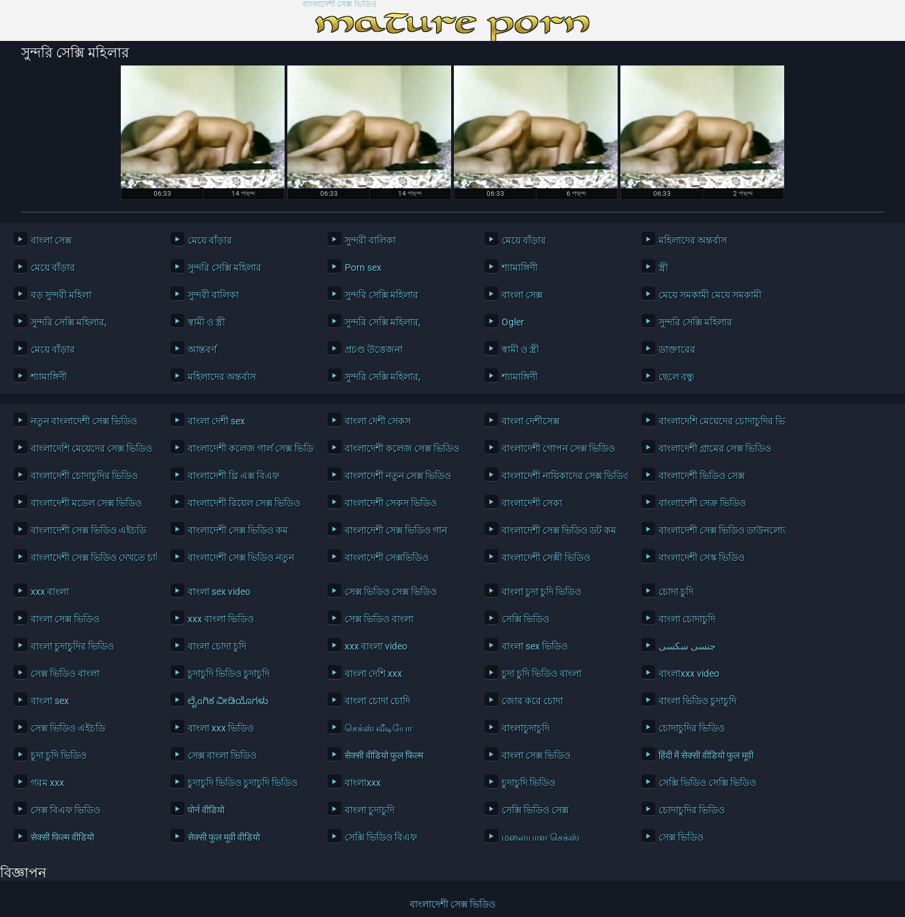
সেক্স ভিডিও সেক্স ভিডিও (391, 591)
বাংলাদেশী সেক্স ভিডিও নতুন (241, 557)
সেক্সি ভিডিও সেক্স (535, 809)
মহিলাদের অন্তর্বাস (693, 240)
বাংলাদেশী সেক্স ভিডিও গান (396, 530)
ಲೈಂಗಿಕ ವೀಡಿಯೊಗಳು (228, 700)
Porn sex (363, 267)
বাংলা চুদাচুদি (369, 809)
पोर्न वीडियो (206, 809)
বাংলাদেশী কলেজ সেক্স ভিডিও (402, 448)
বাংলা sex (50, 700)
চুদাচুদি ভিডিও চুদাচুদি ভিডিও (243, 782)
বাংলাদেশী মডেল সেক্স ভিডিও (86, 502)
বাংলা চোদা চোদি (377, 700)
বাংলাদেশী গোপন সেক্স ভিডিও (558, 448)
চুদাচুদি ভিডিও (529, 782)
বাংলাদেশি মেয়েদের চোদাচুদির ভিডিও (718, 421)
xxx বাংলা (50, 591)
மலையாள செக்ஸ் (540, 837)
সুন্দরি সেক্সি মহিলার (224, 267)
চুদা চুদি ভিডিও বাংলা (541, 673)
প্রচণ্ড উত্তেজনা (374, 349)
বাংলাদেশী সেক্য (532, 502)
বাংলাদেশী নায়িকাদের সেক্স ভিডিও (561, 475)
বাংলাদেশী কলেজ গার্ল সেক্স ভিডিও (247, 448)
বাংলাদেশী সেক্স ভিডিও (339, 4)
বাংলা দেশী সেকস (378, 421)
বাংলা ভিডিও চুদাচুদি (697, 700)
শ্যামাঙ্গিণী (520, 267)
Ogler (513, 322)
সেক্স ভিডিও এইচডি (68, 728)
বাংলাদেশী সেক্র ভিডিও (702, 502)
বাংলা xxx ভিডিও (221, 728)
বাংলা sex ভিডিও (535, 646)
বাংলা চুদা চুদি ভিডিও (541, 591)
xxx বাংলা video (376, 646)
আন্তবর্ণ (202, 349)
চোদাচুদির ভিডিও (692, 728)
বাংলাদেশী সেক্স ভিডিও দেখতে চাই (90, 557)
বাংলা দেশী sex (216, 421)
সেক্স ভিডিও (681, 837)
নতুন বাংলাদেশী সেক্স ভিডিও (84, 421)
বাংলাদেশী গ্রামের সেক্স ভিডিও (715, 448)
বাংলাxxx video (689, 673)
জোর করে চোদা (532, 700)
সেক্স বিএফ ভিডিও (65, 809)
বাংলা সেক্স (51, 240)
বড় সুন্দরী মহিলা (61, 294)
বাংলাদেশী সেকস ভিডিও (391, 502)
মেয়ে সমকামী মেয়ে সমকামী (710, 294)
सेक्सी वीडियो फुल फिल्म (384, 755)
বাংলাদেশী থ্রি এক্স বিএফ (233, 475)
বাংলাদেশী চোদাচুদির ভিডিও (84, 475)
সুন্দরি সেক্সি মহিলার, (68, 322)
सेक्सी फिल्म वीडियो (62, 837)
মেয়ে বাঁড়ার (210, 240)
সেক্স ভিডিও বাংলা (379, 618)
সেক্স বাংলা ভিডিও (222, 755)
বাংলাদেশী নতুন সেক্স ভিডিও (398, 475)
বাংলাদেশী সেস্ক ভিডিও (702, 557)
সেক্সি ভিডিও (525, 618)
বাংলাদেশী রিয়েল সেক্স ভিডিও (244, 502)
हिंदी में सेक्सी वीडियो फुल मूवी (706, 755)
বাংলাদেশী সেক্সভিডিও (387, 557)
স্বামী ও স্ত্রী (206, 322)
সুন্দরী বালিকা (370, 240)
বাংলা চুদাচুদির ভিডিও (72, 646)
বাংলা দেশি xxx (373, 673)
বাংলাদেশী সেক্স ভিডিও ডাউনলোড (718, 530)
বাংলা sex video (219, 591)
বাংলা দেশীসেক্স (531, 421)
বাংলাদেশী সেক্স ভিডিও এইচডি (88, 530)
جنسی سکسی (687, 646)
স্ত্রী (663, 267)
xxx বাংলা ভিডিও (221, 618)
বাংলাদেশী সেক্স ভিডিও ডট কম (559, 530)
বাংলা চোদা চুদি (217, 646)
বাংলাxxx (363, 782)
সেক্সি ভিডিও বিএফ (381, 837)
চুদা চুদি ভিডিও (59, 755)
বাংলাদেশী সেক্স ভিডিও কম (238, 530)
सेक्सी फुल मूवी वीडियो (224, 837)
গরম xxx (47, 782)
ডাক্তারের (677, 349)
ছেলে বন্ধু (676, 376)
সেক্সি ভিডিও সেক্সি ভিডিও (707, 782)
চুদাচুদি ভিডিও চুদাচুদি (229, 673)
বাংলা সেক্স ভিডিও (65, 618)
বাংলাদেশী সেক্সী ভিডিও (546, 557)
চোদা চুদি (676, 591)
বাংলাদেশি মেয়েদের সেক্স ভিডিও (90, 448)
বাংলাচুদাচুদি (525, 728)
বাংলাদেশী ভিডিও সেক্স (702, 475)
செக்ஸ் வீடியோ (378, 728)
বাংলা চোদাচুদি (687, 618)
